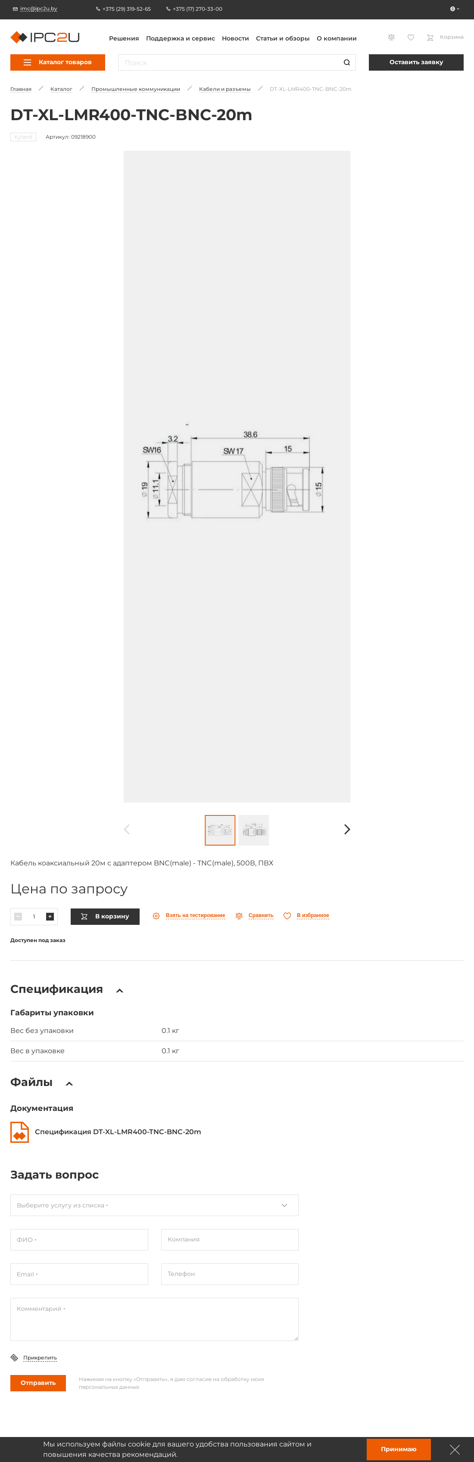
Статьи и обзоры (283, 38)
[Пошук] (347, 62)
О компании (337, 38)
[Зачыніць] (455, 1449)
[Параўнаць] (254, 915)
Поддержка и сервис (180, 38)
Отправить (38, 1382)
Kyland (23, 137)
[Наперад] (347, 829)
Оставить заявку (416, 62)
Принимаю (399, 1449)
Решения (124, 38)
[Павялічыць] (50, 916)
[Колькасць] (34, 915)
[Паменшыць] (18, 916)
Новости (235, 38)
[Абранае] (306, 915)
